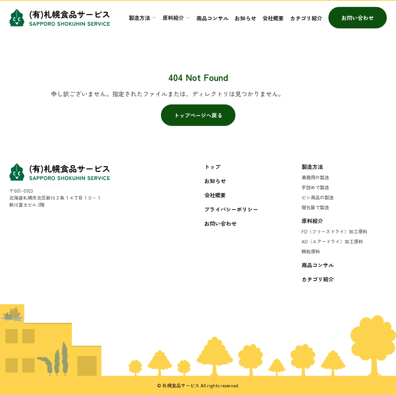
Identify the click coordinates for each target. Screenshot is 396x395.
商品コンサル (212, 18)
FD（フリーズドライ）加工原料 (334, 231)
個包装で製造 (315, 207)
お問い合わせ (357, 17)
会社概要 (273, 18)
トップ (212, 166)
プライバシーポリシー (231, 209)
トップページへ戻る (198, 115)
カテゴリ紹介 (306, 18)
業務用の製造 (315, 177)
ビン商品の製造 (318, 197)
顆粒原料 (311, 251)
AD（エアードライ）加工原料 (332, 241)
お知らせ (245, 18)
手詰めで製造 (315, 187)
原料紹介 (312, 221)
